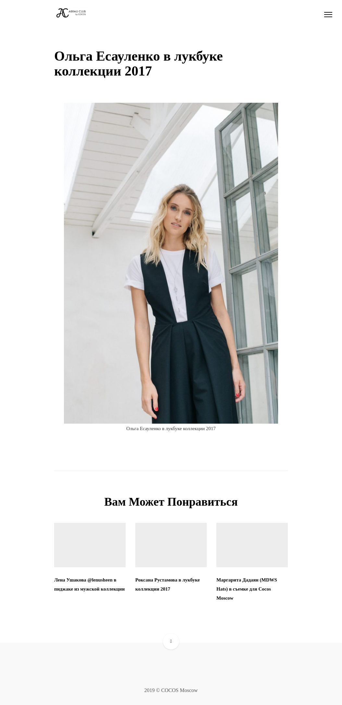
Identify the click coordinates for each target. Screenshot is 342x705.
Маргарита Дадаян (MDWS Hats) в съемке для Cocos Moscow (246, 589)
